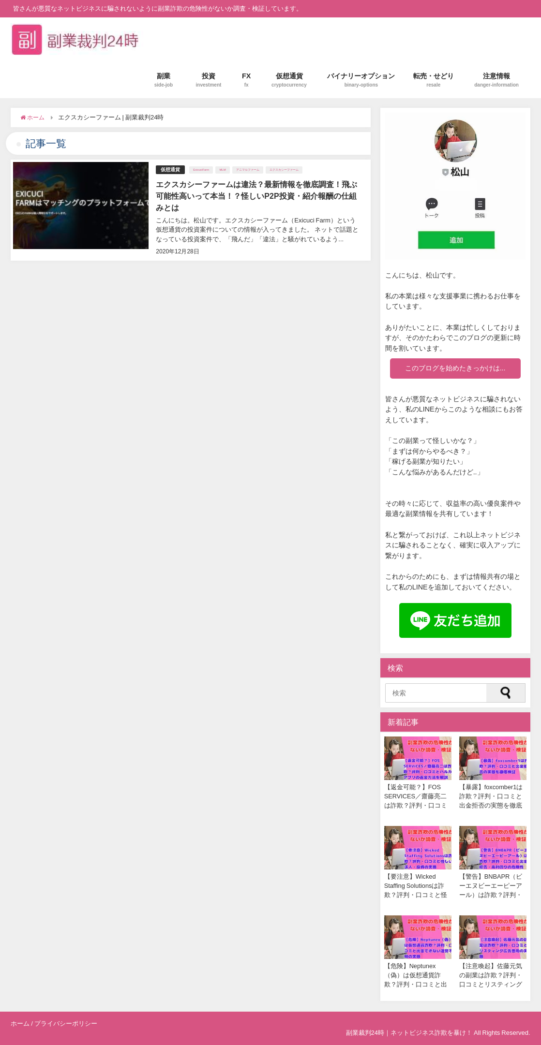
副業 (163, 80)
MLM (222, 169)
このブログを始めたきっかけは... (455, 368)
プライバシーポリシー (65, 1023)
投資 (209, 80)
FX (246, 80)
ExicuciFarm (201, 169)
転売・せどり (433, 80)
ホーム (20, 1023)
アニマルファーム (247, 169)
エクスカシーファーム (284, 169)
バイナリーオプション (361, 80)
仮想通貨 (289, 80)
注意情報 (496, 80)
